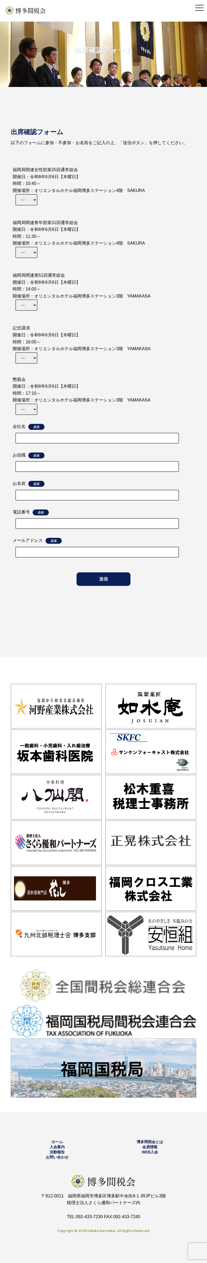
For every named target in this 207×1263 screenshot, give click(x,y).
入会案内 (57, 1147)
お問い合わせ (57, 1157)
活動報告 (57, 1152)
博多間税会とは (150, 1142)
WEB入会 (150, 1152)
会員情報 (149, 1147)
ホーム (57, 1142)
